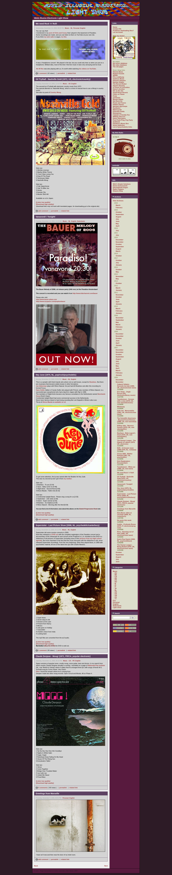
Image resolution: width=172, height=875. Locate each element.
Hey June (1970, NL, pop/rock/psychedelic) (125, 489)
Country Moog (55, 92)
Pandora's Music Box (121, 123)
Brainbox (92, 382)
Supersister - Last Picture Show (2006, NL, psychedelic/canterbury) (126, 495)
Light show (117, 607)
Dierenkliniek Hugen (120, 187)
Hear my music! (119, 36)
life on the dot (118, 91)
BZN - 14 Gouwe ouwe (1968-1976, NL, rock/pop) (126, 449)
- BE (115, 575)
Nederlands (81, 221)
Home (115, 27)
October (119, 212)
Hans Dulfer (40, 390)
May (117, 223)
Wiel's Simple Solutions (122, 184)
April (117, 226)
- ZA (115, 597)
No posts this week (124, 520)
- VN (115, 595)
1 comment (41, 73)
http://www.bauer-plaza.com (46, 299)
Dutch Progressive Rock (88, 509)
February (119, 207)
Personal (76, 28)
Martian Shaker (118, 82)
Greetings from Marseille (126, 509)
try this (64, 37)
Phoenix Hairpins (119, 80)
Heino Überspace (119, 118)
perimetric (116, 98)
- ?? (115, 599)
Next (106, 866)
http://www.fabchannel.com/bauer (85, 293)
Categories (117, 567)
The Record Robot (119, 84)
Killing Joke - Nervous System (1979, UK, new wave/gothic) (125, 427)
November (119, 242)
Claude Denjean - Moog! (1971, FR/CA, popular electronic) (126, 503)
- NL (71, 28)
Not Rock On (117, 101)
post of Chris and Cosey (58, 33)
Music (67, 28)
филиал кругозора (120, 106)
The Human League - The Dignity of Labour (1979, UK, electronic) (126, 442)
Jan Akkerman (41, 386)
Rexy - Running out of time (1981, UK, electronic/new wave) (125, 533)
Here (37, 671)
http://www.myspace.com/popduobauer (50, 301)
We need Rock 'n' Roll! (125, 473)
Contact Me (117, 29)
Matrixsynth (117, 110)
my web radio (49, 37)
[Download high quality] (45, 204)
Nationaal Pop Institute (96, 665)
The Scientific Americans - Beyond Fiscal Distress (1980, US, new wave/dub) (126, 419)
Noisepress (117, 113)
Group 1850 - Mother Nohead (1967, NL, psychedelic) (124, 455)
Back (36, 866)
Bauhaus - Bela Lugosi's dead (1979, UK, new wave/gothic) (126, 434)
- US (69, 83)
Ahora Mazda (47, 402)
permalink (61, 73)
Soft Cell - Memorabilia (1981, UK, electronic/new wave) (126, 412)
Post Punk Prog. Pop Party (123, 120)
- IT (115, 587)
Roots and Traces (119, 103)
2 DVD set (54, 534)
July (117, 219)
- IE (115, 583)
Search (116, 613)
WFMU (115, 75)
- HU (115, 582)
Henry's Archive (119, 89)
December (119, 240)
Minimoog (121, 407)
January (119, 265)
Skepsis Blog (118, 191)
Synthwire (116, 108)
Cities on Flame (118, 94)
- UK (115, 592)
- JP (115, 588)
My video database (120, 65)
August (118, 217)
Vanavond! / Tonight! (125, 484)
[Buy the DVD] (49, 646)
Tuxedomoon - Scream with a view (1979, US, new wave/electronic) (125, 401)
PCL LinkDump (118, 77)
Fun (114, 600)
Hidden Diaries (118, 104)
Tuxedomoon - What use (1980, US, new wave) (126, 467)
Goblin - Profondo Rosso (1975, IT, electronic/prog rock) (126, 526)
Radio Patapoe (118, 189)
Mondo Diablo (118, 99)
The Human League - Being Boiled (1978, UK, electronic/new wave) (126, 546)
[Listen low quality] (43, 202)
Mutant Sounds (118, 73)
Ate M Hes (40, 69)
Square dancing (119, 85)
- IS (115, 585)
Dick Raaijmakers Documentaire (123, 462)
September (120, 214)
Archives (116, 197)
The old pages (118, 67)
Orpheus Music (118, 79)
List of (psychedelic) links (122, 127)
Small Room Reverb (120, 92)
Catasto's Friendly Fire (121, 115)
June (117, 221)
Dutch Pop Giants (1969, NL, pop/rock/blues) (126, 540)
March (118, 205)
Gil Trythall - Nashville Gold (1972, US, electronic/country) (125, 478)
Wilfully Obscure (119, 116)
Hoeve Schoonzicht (120, 186)
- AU (115, 573)
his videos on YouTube (87, 69)
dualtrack (116, 122)
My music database (120, 63)
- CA (69, 661)
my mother (68, 479)
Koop (115, 96)
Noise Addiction (119, 125)
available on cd (60, 402)
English (82, 28)
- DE (115, 578)
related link (72, 73)
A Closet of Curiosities (121, 87)
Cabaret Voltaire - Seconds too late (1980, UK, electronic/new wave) (126, 386)
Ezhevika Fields (119, 111)
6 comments (42, 788)
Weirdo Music (118, 72)
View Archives (118, 201)
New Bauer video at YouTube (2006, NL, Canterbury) (124, 514)
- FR (73, 661)
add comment (42, 211)
